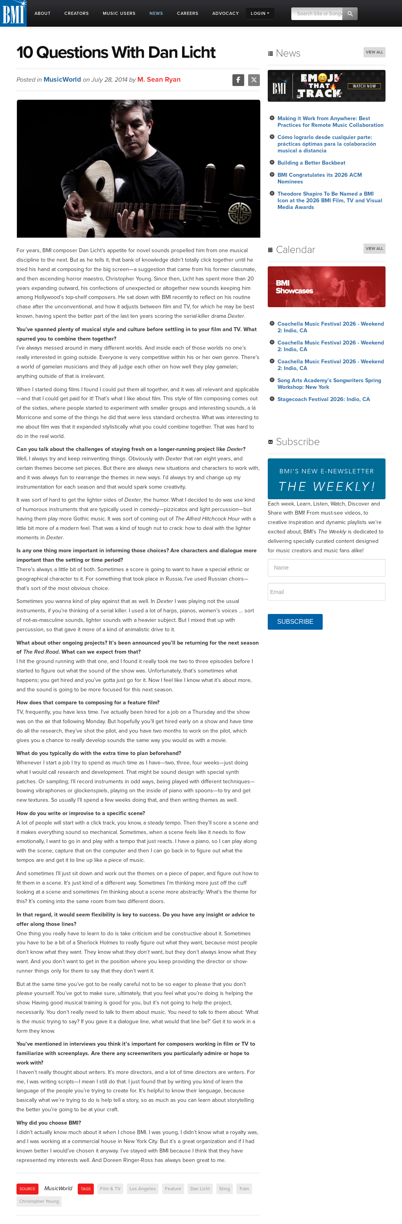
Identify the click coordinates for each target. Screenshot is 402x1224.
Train (244, 1188)
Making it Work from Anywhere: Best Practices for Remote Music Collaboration (331, 121)
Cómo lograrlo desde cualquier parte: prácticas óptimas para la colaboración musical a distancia (327, 144)
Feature (173, 1188)
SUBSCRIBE (295, 621)
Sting (224, 1188)
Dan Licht (200, 1188)
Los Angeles (143, 1188)
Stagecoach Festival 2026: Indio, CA (324, 399)
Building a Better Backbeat (311, 162)
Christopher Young (39, 1201)
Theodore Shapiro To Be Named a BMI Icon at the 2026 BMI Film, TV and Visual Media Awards (330, 201)
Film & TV (110, 1188)
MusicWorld (62, 79)
